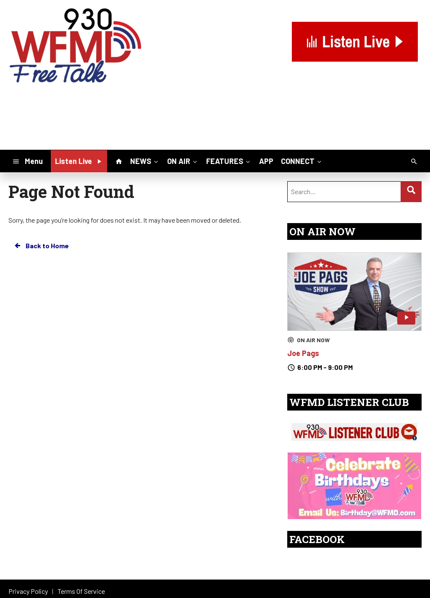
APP (266, 161)
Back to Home (41, 246)
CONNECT (302, 161)
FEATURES (229, 161)
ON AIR (183, 161)
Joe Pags (303, 353)
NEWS (145, 161)
